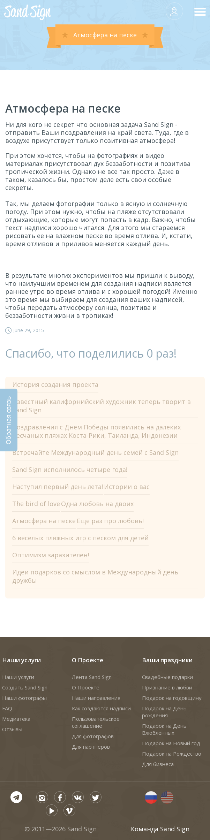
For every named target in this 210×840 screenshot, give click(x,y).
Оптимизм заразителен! (50, 555)
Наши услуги (21, 660)
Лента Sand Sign (92, 676)
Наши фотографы (24, 697)
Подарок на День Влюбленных (164, 729)
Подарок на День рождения (164, 712)
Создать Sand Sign (24, 687)
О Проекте (87, 660)
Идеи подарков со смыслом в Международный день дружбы (95, 576)
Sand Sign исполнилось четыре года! (69, 469)
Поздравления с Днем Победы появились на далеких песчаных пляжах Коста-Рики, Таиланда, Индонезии (96, 431)
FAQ (7, 708)
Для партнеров (91, 746)
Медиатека (16, 718)
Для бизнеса (158, 764)
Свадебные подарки (167, 676)
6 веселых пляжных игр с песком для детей (80, 538)
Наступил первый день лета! (57, 486)
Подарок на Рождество (171, 753)
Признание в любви (167, 687)
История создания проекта (55, 384)
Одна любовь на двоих (97, 503)
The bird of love (36, 503)
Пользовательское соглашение (96, 722)
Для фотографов (93, 736)
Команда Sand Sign (160, 829)
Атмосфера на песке (44, 521)
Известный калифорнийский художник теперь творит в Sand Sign (101, 405)
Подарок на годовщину (172, 697)
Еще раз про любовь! (110, 521)
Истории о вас (127, 486)
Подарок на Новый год (171, 743)
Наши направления (96, 697)
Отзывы (12, 729)
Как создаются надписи (101, 708)
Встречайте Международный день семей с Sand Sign (95, 452)
